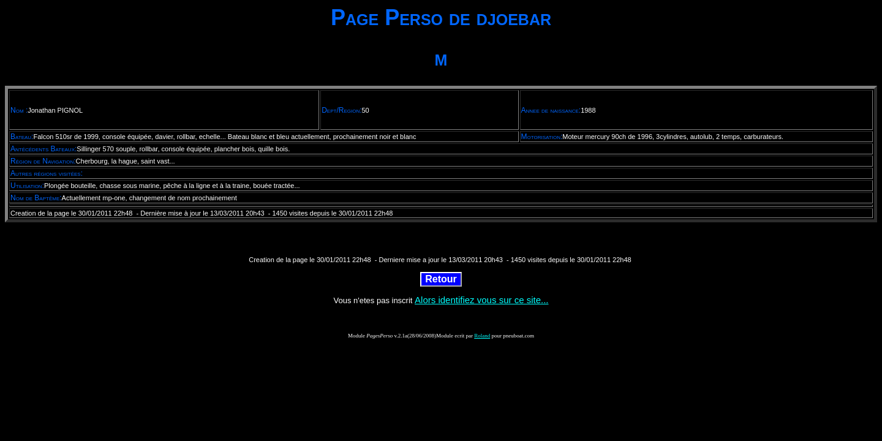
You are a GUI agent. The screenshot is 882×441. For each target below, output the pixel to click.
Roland (482, 336)
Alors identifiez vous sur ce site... (481, 300)
